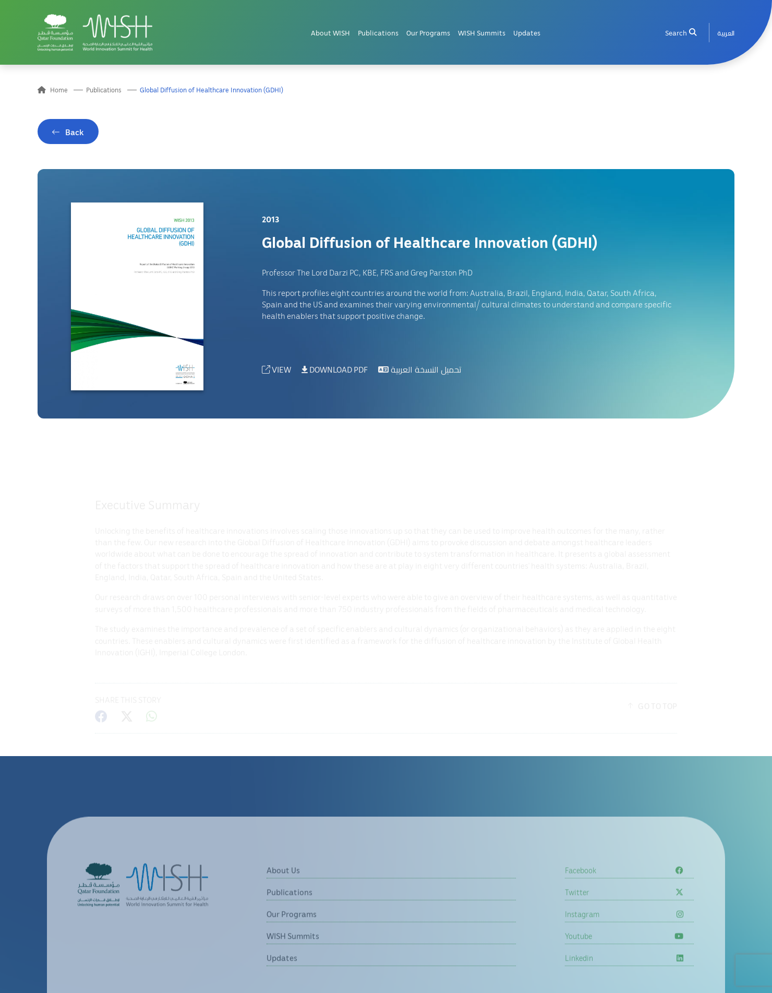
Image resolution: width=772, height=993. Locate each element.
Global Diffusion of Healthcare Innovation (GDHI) (211, 91)
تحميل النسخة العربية (420, 374)
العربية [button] (725, 31)
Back (74, 137)
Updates (526, 31)
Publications (378, 31)
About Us (283, 896)
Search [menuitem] (680, 31)
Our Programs (428, 31)
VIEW (276, 374)
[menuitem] (725, 31)
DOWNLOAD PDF (334, 374)
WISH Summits (481, 31)
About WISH (330, 31)
